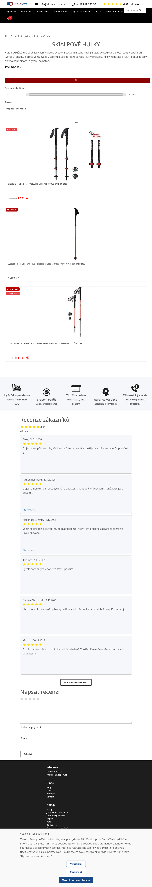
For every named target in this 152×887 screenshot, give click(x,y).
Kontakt (50, 796)
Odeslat (28, 754)
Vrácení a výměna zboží (57, 828)
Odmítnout (76, 871)
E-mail (24, 738)
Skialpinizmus (26, 36)
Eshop (13, 36)
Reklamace (52, 824)
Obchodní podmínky (56, 815)
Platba (49, 821)
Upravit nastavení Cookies (76, 879)
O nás (49, 790)
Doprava (50, 818)
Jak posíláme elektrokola (58, 812)
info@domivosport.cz (57, 774)
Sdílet (76, 122)
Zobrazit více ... (13, 66)
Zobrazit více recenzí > (76, 682)
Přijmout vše (76, 863)
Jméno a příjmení (31, 727)
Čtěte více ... (29, 510)
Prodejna (51, 793)
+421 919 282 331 (54, 771)
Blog (49, 787)
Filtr (77, 80)
